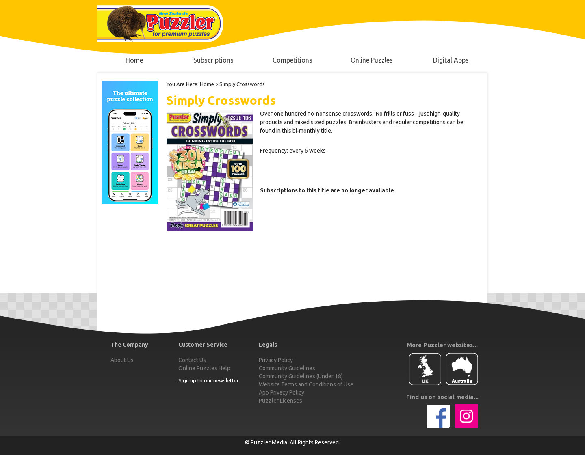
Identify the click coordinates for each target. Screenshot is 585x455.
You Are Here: (183, 84)
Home (207, 84)
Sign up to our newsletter (208, 380)
